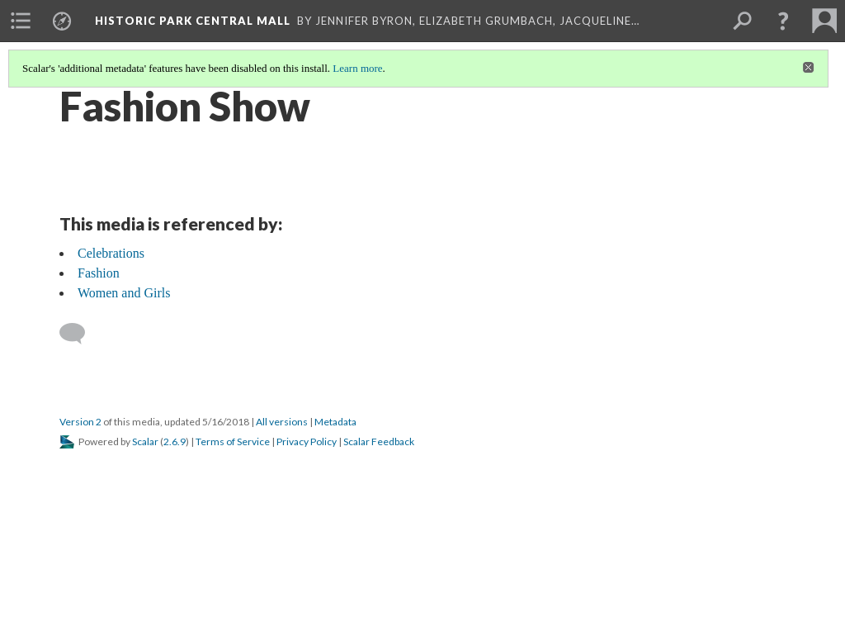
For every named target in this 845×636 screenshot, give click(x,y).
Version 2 (80, 421)
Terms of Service (233, 441)
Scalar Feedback (378, 441)
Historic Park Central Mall (192, 20)
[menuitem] (20, 20)
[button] (783, 20)
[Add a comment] (79, 333)
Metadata (335, 421)
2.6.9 (174, 441)
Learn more (357, 68)
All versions (282, 421)
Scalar (145, 441)
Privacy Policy (306, 441)
